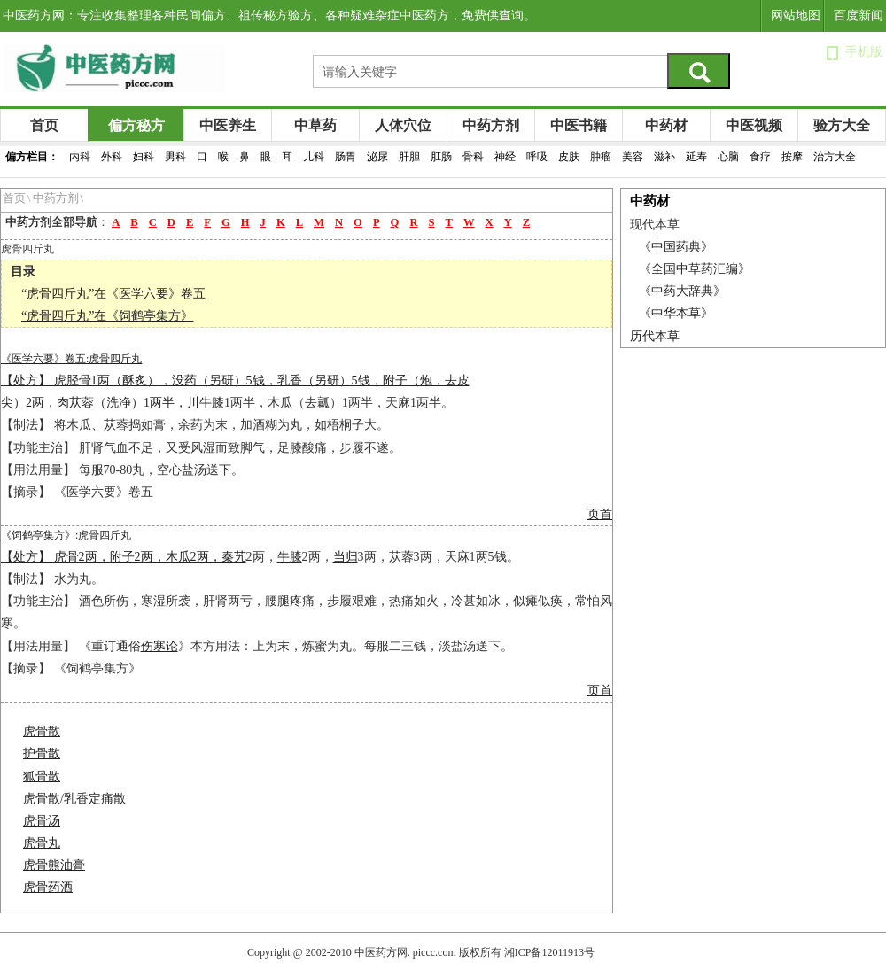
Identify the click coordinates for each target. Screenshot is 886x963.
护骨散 (41, 753)
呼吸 (537, 157)
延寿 (696, 157)
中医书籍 (578, 125)
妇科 (143, 157)
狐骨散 (41, 776)
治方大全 (834, 157)
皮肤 (568, 157)
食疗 (760, 157)
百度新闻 (858, 15)
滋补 (664, 157)
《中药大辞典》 (682, 291)
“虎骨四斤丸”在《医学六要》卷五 (113, 293)
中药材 (666, 125)
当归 (345, 556)
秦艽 (234, 556)
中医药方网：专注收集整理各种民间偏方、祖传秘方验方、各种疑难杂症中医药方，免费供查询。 (269, 15)
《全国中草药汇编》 (694, 269)
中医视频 (754, 125)
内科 (79, 157)
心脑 (728, 157)
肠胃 (345, 157)
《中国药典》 (676, 246)
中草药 (315, 125)
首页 (44, 125)
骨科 (473, 157)
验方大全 (841, 125)
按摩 (792, 157)
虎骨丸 (41, 843)
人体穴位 (403, 125)
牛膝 (211, 402)
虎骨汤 (41, 820)
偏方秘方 (136, 125)
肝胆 (409, 157)
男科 (175, 157)
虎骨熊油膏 (54, 865)
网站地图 (795, 15)
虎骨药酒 (48, 887)
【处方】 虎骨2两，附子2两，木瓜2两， (111, 556)
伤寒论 (159, 646)
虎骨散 (41, 731)
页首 (599, 514)
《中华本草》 (676, 313)
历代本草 (655, 336)
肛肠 (441, 157)
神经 (505, 157)
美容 (632, 157)
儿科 (313, 157)
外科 (111, 157)
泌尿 (377, 157)
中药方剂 (490, 125)
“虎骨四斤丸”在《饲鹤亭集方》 (107, 315)
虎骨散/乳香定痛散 (74, 798)
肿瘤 (600, 157)
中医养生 (227, 125)
